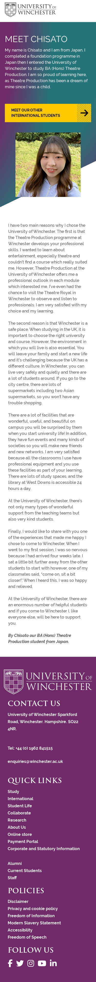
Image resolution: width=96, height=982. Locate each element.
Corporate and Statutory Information (44, 848)
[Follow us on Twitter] (21, 963)
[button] (48, 113)
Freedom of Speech (27, 937)
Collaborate (19, 813)
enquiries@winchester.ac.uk (35, 761)
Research (17, 820)
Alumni (15, 863)
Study (13, 791)
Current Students (25, 870)
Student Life (20, 805)
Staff (12, 877)
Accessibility (20, 930)
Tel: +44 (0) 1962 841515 (31, 748)
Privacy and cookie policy (33, 908)
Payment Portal (23, 841)
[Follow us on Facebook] (11, 963)
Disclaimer (18, 901)
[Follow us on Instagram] (32, 963)
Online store (20, 834)
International (20, 798)
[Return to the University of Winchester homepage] (48, 682)
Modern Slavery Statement (34, 923)
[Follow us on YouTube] (43, 963)
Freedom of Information (31, 915)
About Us (17, 827)
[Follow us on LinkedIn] (54, 963)
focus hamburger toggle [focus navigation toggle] (82, 10)
